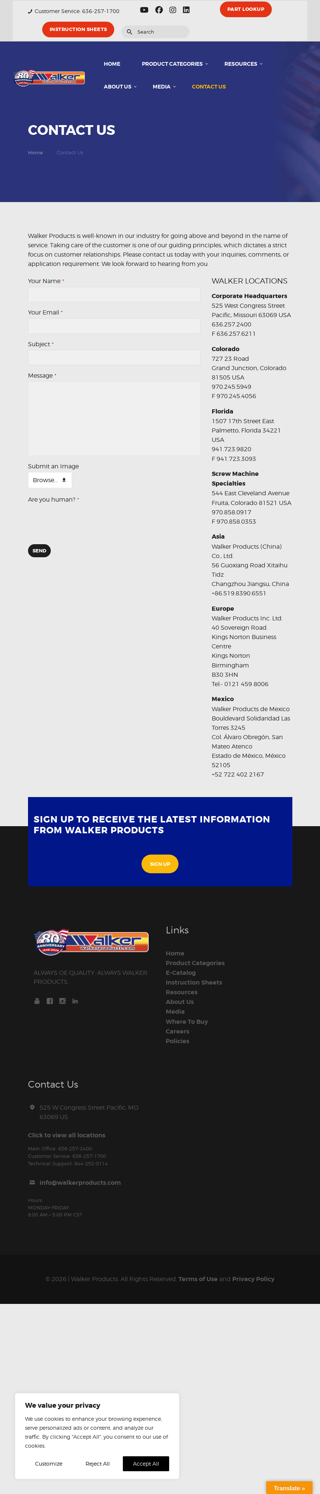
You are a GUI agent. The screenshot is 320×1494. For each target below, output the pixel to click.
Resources (182, 992)
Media (175, 1012)
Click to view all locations (66, 1135)
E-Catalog (181, 973)
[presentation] (85, 524)
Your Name (46, 281)
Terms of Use (198, 1279)
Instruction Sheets (194, 982)
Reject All (98, 1463)
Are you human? (53, 499)
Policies (177, 1041)
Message (42, 375)
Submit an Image (53, 466)
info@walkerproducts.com (80, 1183)
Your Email (45, 312)
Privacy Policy (253, 1279)
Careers (177, 1031)
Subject (41, 344)
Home (35, 152)
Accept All (146, 1463)
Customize (48, 1463)
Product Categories (195, 963)
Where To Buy (187, 1022)
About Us (180, 1002)
